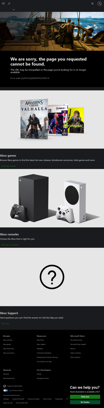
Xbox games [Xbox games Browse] (7, 344)
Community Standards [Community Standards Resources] (44, 353)
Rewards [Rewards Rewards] (6, 374)
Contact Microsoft (18, 399)
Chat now (85, 397)
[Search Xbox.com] (9, 3)
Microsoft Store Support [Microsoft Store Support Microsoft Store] (78, 344)
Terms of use (47, 399)
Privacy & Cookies (34, 399)
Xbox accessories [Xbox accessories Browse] (8, 353)
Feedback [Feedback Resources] (40, 348)
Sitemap (6, 399)
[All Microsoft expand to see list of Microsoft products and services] (3, 3)
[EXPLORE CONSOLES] (10, 245)
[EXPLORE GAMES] (8, 166)
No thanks (85, 402)
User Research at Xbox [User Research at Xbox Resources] (44, 361)
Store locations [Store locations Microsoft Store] (75, 357)
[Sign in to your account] (99, 3)
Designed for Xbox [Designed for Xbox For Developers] (43, 378)
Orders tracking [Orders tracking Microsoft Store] (75, 353)
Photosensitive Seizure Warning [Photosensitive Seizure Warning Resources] (47, 357)
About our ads (7, 403)
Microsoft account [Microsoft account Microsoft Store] (76, 340)
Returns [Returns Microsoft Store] (73, 348)
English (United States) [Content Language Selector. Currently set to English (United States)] (14, 386)
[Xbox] (7, 9)
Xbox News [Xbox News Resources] (40, 340)
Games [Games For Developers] (39, 374)
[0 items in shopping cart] (93, 3)
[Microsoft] (52, 2)
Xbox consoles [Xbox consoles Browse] (7, 340)
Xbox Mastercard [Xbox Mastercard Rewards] (8, 378)
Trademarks (59, 399)
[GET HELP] (5, 324)
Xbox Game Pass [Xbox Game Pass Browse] (8, 348)
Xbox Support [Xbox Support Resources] (41, 344)
